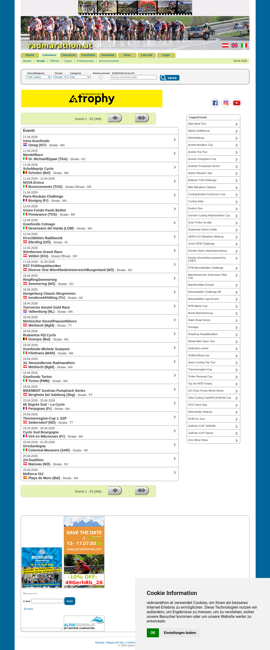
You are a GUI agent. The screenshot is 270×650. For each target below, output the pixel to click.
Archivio (28, 608)
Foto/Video (88, 55)
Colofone (131, 642)
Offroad (54, 60)
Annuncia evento (109, 60)
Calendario (49, 55)
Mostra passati (101, 73)
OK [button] (153, 633)
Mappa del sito (115, 642)
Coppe (68, 60)
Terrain (59, 73)
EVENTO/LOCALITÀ (123, 73)
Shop (127, 55)
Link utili (146, 55)
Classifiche (69, 55)
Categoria (75, 73)
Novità (30, 55)
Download (107, 55)
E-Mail (26, 601)
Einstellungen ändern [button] (180, 633)
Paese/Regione (36, 73)
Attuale (27, 60)
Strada (41, 60)
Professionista (85, 60)
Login (166, 55)
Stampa (99, 642)
